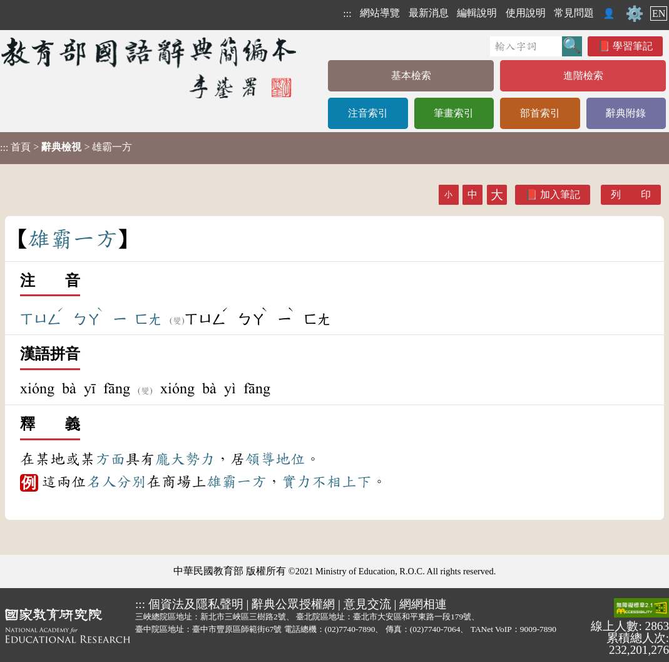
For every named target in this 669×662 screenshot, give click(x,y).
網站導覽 (380, 13)
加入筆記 (560, 194)
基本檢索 (411, 75)
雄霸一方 (237, 481)
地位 (290, 459)
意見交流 (367, 604)
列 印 (631, 194)
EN (658, 13)
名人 (101, 481)
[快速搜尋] (526, 46)
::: (347, 13)
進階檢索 (583, 75)
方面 (110, 459)
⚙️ (634, 14)
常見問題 (574, 13)
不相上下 (342, 481)
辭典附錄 (626, 113)
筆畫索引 (454, 113)
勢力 (200, 459)
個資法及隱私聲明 (195, 604)
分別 (131, 481)
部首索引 (540, 113)
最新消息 (429, 13)
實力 (297, 481)
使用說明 (526, 13)
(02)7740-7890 (350, 629)
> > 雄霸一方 (66, 147)
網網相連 (423, 604)
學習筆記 (633, 46)
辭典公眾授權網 (293, 604)
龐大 (170, 459)
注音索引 (368, 113)
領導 (260, 459)
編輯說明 (477, 13)
